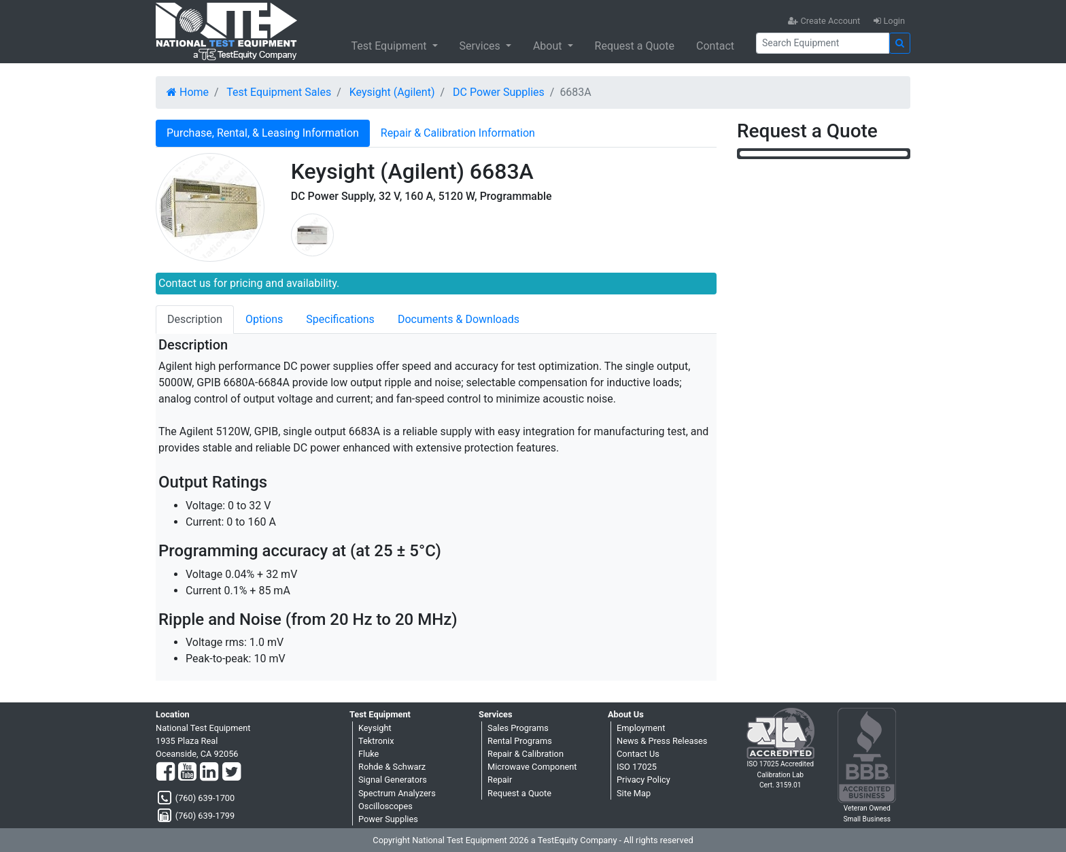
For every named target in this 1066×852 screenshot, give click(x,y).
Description (194, 319)
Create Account (824, 21)
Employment (641, 728)
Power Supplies (388, 819)
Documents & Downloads (458, 319)
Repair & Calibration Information (458, 132)
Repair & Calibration (525, 754)
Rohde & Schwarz (392, 767)
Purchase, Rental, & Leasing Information (263, 132)
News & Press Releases (662, 741)
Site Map (634, 793)
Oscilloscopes (385, 806)
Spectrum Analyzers (397, 793)
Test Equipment (390, 45)
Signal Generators (392, 779)
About (549, 45)
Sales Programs (518, 728)
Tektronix (376, 741)
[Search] (822, 43)
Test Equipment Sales (278, 92)
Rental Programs (519, 741)
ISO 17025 (637, 767)
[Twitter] (231, 772)
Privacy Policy (643, 779)
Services (481, 45)
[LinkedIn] (209, 772)
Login (889, 21)
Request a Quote (635, 45)
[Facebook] (165, 772)
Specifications (340, 319)
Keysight (375, 728)
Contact (715, 45)
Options (264, 319)
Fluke (368, 754)
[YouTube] (187, 772)
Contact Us (638, 754)
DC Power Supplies (499, 92)
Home (188, 92)
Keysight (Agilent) (392, 92)
